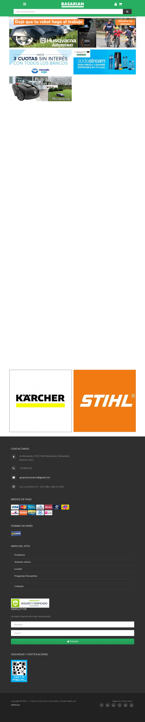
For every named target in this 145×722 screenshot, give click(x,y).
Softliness (15, 705)
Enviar (72, 641)
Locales (18, 568)
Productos (19, 554)
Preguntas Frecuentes (25, 575)
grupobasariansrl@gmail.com (35, 477)
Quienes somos (22, 561)
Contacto (19, 586)
